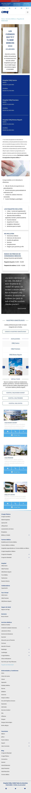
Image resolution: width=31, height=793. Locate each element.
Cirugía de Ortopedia (15, 554)
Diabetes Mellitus (5, 685)
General (3, 762)
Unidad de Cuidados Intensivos (15, 628)
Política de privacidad (19, 785)
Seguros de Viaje (5, 609)
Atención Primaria (5, 646)
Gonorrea (3, 694)
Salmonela (4, 707)
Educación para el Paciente (8, 640)
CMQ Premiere (16, 4)
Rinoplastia (4, 532)
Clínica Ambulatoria (6, 658)
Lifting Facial (4, 526)
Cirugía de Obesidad (15, 557)
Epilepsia (3, 691)
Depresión (3, 682)
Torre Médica (4, 575)
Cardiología (15, 652)
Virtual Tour (15, 435)
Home (3, 19)
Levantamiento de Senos (7, 529)
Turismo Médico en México (8, 545)
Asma (2, 673)
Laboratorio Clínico (6, 631)
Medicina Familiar (5, 624)
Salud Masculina (5, 771)
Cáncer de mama (5, 676)
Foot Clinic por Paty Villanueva (8, 661)
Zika (2, 713)
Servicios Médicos (11, 19)
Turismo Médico (5, 774)
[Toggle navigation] (28, 12)
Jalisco (2, 737)
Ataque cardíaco (5, 697)
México (3, 733)
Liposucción (4, 522)
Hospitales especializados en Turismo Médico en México (15, 548)
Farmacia (3, 643)
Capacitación (4, 588)
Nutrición (3, 637)
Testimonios (4, 578)
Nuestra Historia (5, 581)
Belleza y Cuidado (15, 535)
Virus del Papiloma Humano (8, 701)
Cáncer (3, 679)
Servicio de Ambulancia (7, 634)
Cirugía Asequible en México (8, 551)
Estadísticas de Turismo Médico (9, 542)
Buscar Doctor (4, 616)
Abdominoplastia (5, 519)
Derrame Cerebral (5, 710)
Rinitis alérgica (5, 725)
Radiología (15, 649)
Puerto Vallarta (5, 740)
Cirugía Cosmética (5, 516)
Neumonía (4, 704)
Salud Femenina (5, 768)
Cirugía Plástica (5, 756)
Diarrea (3, 688)
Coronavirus (4, 759)
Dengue (3, 719)
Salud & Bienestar (5, 765)
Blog (3, 8)
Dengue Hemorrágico (6, 722)
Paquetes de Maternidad (7, 664)
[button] (4, 367)
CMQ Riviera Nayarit (5, 4)
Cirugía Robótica (15, 655)
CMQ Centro (26, 4)
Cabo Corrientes (15, 746)
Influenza (3, 716)
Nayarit (15, 743)
